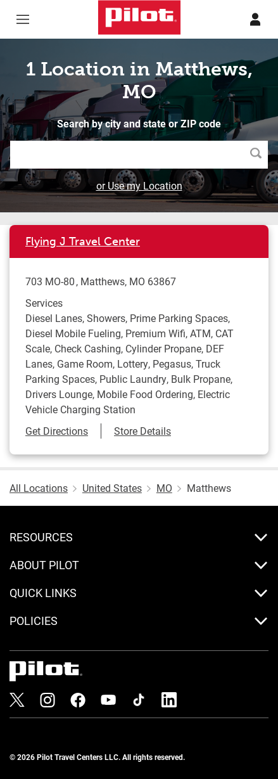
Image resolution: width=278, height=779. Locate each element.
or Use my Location (139, 185)
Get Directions (56, 430)
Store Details (142, 430)
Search (259, 154)
